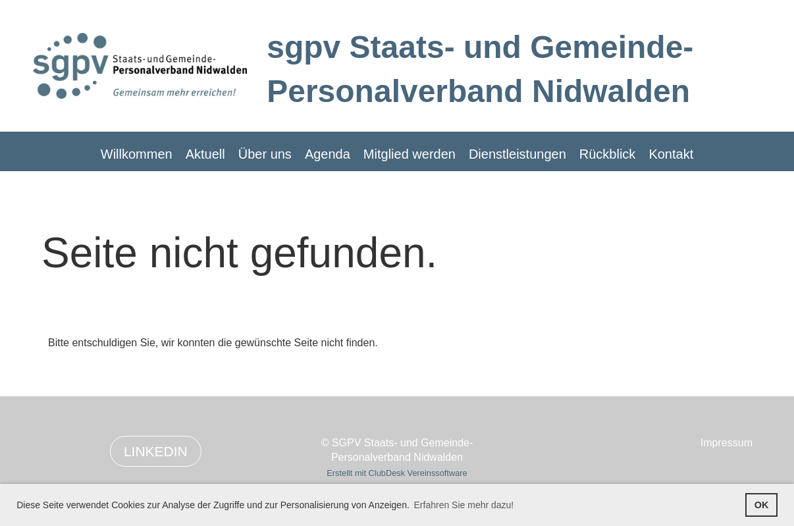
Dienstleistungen (517, 154)
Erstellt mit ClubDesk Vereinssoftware (397, 473)
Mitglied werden (409, 154)
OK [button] (761, 505)
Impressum (727, 442)
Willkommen (136, 154)
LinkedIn (156, 451)
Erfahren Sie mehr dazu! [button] (464, 505)
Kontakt (670, 154)
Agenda (327, 154)
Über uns (265, 154)
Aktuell (205, 154)
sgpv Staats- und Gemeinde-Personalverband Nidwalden (480, 69)
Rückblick (607, 154)
